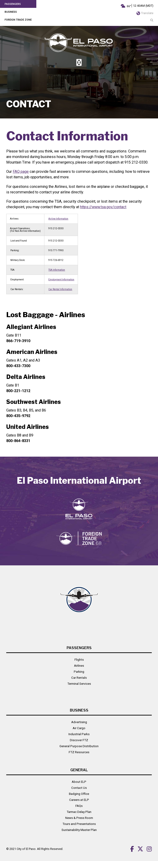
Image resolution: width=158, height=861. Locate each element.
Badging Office (79, 794)
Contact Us (79, 788)
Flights (79, 659)
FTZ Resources (79, 752)
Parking (79, 671)
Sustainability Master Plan (79, 830)
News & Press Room (79, 818)
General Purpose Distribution (79, 746)
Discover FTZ (79, 740)
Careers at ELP (79, 800)
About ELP (79, 782)
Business (11, 11)
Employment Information (61, 279)
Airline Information (58, 218)
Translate (144, 13)
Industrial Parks (79, 734)
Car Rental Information (60, 289)
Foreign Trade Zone (18, 19)
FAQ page (21, 171)
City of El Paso (26, 849)
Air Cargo (79, 728)
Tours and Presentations (79, 824)
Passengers (13, 4)
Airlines (79, 665)
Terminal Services (79, 683)
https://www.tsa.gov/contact (103, 207)
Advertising (79, 722)
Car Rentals (79, 677)
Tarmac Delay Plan (79, 812)
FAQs (79, 806)
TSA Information (56, 270)
